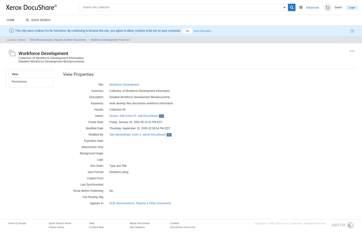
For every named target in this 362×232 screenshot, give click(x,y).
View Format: (96, 172)
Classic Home (56, 227)
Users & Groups (17, 223)
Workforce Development (104, 39)
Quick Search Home (60, 223)
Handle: (99, 109)
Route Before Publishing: (88, 190)
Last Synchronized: (92, 184)
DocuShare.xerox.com (182, 227)
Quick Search (38, 20)
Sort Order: (97, 165)
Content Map (96, 227)
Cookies (174, 223)
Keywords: (97, 103)
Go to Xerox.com (343, 225)
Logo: (100, 159)
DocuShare (42, 7)
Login (352, 7)
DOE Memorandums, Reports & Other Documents (58, 39)
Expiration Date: (94, 140)
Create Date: (96, 122)
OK (187, 31)
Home (11, 20)
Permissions (19, 81)
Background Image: (92, 153)
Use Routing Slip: (93, 197)
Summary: (97, 91)
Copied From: (95, 178)
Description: (96, 97)
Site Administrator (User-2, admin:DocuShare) (140, 134)
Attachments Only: (92, 147)
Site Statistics (137, 227)
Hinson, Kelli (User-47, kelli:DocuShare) (136, 116)
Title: (101, 84)
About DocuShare (140, 223)
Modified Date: (95, 128)
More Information (202, 31)
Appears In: (97, 203)
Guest (338, 7)
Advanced (312, 7)
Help (91, 223)
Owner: (99, 116)
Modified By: (96, 134)
